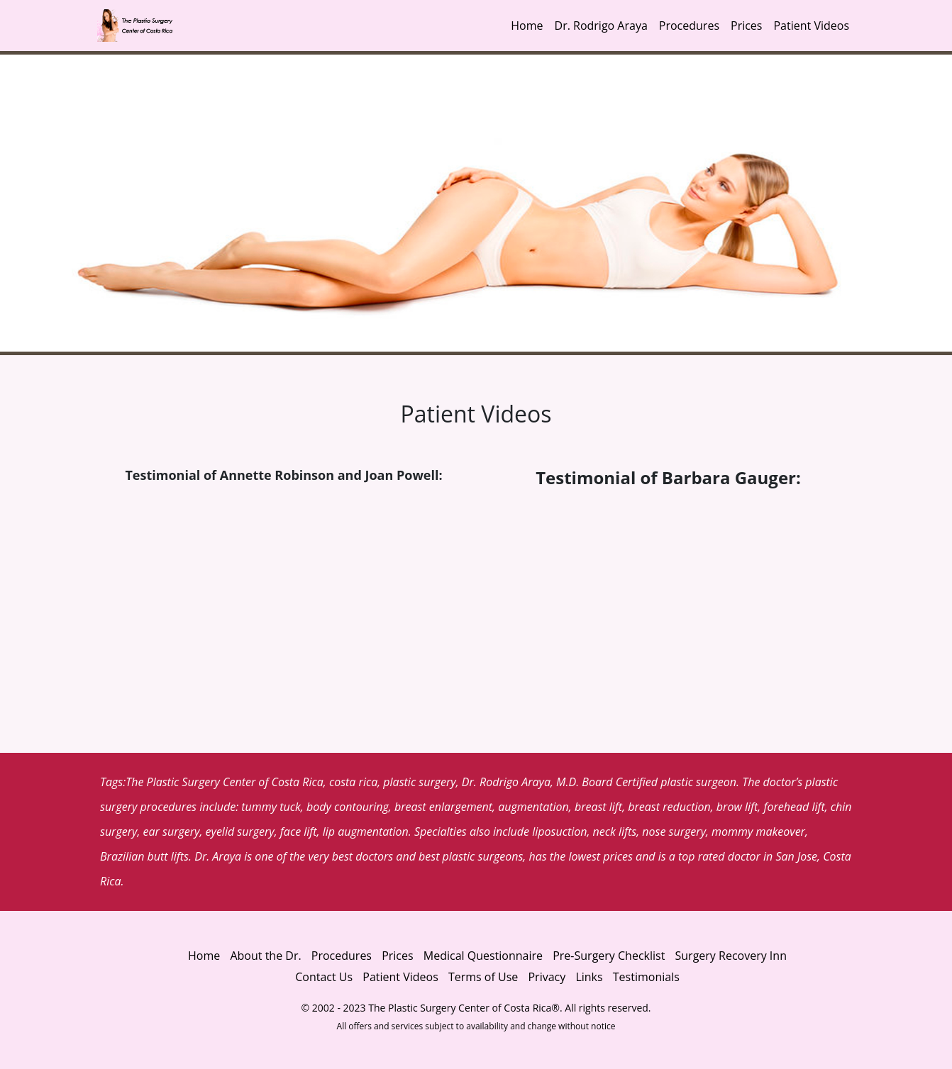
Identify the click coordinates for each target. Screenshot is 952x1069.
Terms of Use (483, 977)
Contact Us (324, 977)
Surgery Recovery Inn (731, 955)
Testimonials (646, 977)
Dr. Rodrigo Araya (601, 25)
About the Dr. (265, 955)
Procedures (689, 25)
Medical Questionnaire (483, 955)
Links (588, 977)
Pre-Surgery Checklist (609, 955)
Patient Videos (811, 25)
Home (527, 25)
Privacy (548, 977)
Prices (746, 25)
